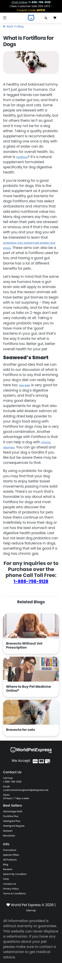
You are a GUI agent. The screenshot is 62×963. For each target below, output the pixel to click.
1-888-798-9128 (31, 581)
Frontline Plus (10, 816)
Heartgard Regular (14, 826)
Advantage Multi (12, 811)
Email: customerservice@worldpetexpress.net (25, 788)
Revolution (9, 835)
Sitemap (31, 910)
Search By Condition (15, 874)
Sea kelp (24, 385)
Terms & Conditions (14, 893)
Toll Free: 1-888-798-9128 (12, 779)
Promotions (9, 850)
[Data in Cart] (55, 18)
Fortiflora (22, 157)
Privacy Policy (11, 888)
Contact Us (9, 884)
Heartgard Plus (11, 821)
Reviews (7, 869)
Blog (5, 864)
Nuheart (8, 830)
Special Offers (11, 855)
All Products (10, 859)
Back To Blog (13, 26)
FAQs (6, 879)
